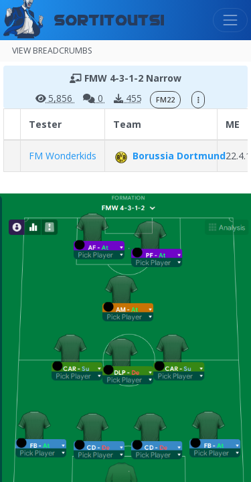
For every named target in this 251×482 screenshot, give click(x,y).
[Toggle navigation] (230, 20)
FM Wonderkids (62, 155)
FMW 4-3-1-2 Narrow (125, 78)
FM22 (165, 99)
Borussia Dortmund (169, 155)
